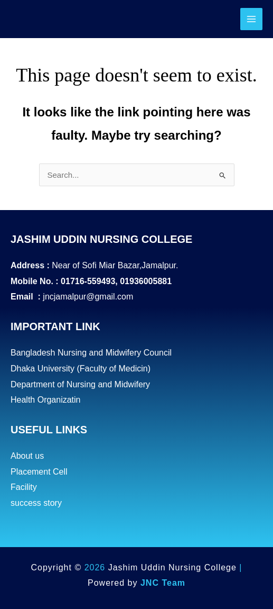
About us (27, 455)
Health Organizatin (46, 399)
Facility (24, 487)
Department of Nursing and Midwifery (80, 384)
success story (36, 502)
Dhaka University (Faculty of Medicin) (80, 368)
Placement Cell (39, 471)
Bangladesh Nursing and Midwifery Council (91, 352)
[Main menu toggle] (251, 19)
